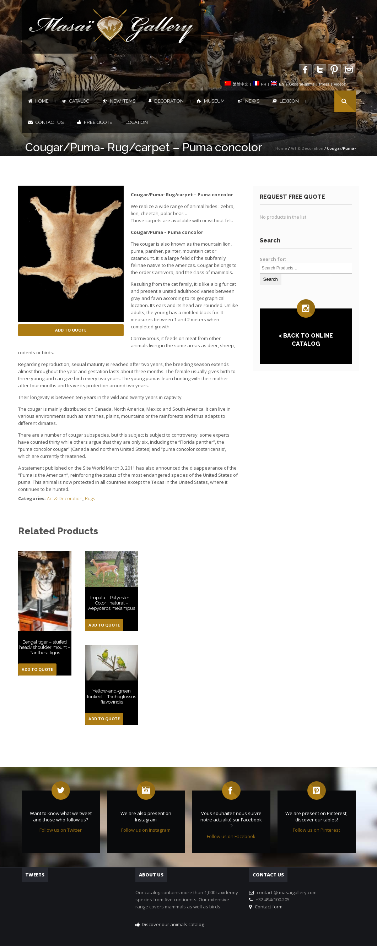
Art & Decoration (307, 148)
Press (324, 84)
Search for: (273, 259)
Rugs (90, 498)
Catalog (76, 101)
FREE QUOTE (94, 122)
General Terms (301, 84)
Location (136, 122)
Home (38, 101)
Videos (339, 84)
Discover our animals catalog (173, 924)
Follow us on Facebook (231, 836)
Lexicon (286, 101)
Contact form (267, 906)
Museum (211, 101)
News (248, 101)
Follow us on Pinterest (316, 830)
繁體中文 (240, 84)
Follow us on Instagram (146, 830)
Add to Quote (70, 330)
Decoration (166, 101)
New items (119, 101)
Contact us (46, 122)
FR (263, 84)
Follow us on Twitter (60, 830)
